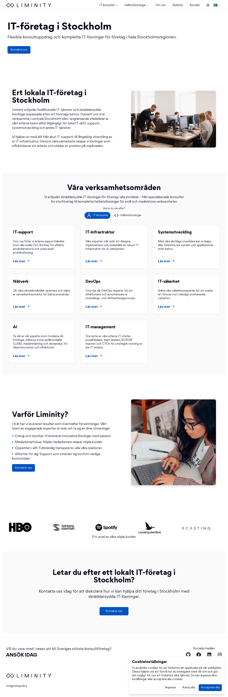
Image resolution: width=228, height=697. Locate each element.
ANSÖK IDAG (21, 655)
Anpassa (170, 693)
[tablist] (114, 217)
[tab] (97, 217)
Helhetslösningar (137, 5)
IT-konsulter (108, 5)
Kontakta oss (19, 50)
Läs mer (21, 263)
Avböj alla (188, 693)
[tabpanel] (114, 296)
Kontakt (195, 5)
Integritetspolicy (16, 686)
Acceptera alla (210, 693)
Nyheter (177, 5)
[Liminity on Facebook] (198, 654)
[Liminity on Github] (188, 654)
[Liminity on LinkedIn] (209, 654)
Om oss (161, 5)
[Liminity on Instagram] (219, 654)
